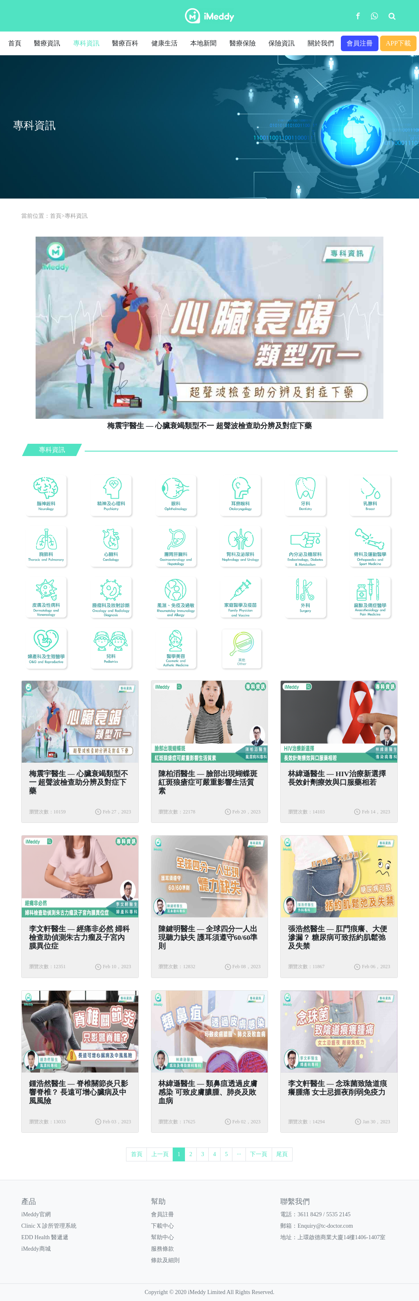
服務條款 (162, 1249)
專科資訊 (86, 43)
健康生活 (164, 43)
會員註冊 (162, 1214)
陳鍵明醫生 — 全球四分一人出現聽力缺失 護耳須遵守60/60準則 (207, 937)
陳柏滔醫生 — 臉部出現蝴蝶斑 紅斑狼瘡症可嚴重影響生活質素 (207, 782)
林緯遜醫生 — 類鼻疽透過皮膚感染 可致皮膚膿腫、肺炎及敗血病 (207, 1092)
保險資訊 (281, 43)
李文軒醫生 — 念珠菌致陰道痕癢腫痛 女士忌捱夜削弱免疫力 (337, 1088)
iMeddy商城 (36, 1249)
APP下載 (398, 43)
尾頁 (282, 1154)
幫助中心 (162, 1237)
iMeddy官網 (36, 1214)
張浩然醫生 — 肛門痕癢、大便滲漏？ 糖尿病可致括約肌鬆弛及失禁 (337, 937)
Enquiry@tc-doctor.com (325, 1226)
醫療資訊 (47, 43)
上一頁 (160, 1154)
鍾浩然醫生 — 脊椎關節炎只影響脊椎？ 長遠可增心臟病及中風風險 (78, 1092)
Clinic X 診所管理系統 (49, 1226)
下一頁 (258, 1154)
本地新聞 (203, 43)
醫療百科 (125, 43)
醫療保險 (243, 43)
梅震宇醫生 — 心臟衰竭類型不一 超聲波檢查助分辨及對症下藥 (78, 782)
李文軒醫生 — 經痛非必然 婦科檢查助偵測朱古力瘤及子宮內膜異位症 (79, 937)
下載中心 (162, 1226)
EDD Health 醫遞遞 (44, 1237)
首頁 (14, 43)
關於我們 (321, 43)
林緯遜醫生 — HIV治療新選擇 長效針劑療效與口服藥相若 (337, 778)
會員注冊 (360, 43)
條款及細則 (165, 1260)
